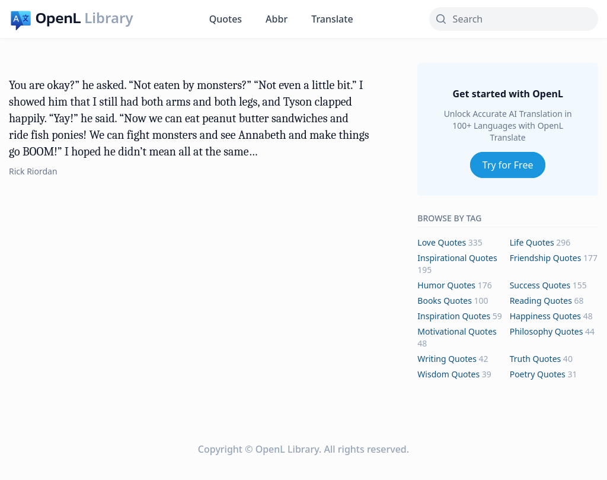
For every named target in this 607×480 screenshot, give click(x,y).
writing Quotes (447, 358)
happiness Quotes (545, 316)
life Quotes (532, 242)
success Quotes (540, 285)
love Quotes (441, 242)
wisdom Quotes (448, 374)
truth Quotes (535, 358)
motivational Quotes (456, 331)
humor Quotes (446, 285)
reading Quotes (541, 300)
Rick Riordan (33, 171)
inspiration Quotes (453, 316)
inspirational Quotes (457, 257)
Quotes (225, 19)
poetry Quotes (538, 374)
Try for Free (508, 164)
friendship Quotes (546, 257)
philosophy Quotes (546, 331)
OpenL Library (287, 449)
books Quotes (444, 300)
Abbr (276, 19)
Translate (332, 19)
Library (108, 17)
